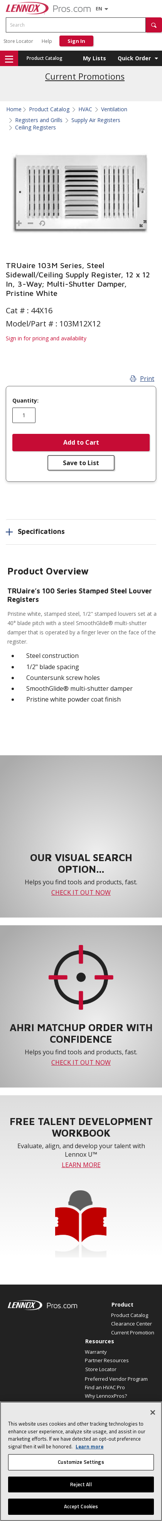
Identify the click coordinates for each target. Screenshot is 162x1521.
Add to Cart (81, 442)
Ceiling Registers (35, 127)
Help (47, 41)
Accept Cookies (81, 1506)
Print (142, 378)
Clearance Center (131, 1323)
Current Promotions (85, 76)
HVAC (85, 109)
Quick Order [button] (134, 58)
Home (14, 109)
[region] (81, 1461)
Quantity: (25, 400)
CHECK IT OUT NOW (81, 892)
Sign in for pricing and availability (46, 338)
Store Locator (18, 41)
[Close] (152, 1412)
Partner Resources (107, 1360)
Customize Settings (81, 1462)
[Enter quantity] (23, 415)
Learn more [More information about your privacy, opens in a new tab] (89, 1446)
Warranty (96, 1351)
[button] (154, 24)
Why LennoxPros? (106, 1395)
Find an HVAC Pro (105, 1387)
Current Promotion (132, 1332)
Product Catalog (44, 58)
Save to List (81, 463)
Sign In (76, 40)
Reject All (80, 1484)
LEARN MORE (81, 1165)
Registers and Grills (38, 120)
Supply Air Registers (95, 120)
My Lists (94, 58)
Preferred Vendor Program (116, 1378)
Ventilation (114, 109)
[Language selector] (99, 8)
